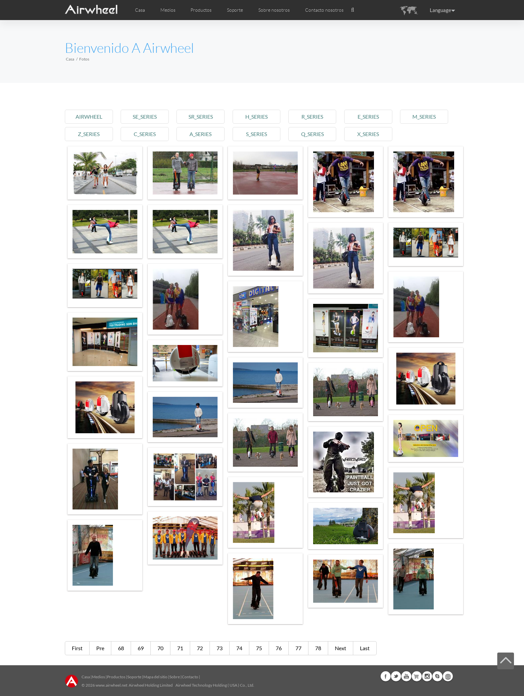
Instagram (427, 676)
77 (298, 648)
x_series (368, 134)
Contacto (190, 676)
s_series (256, 134)
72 (200, 648)
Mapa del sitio (155, 676)
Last (365, 648)
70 (160, 648)
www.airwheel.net (111, 685)
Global (448, 676)
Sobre (174, 676)
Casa (140, 10)
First (77, 648)
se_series (145, 116)
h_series (256, 116)
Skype (437, 676)
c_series (145, 134)
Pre (100, 648)
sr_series (200, 116)
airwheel (89, 116)
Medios (98, 676)
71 (180, 648)
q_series (312, 134)
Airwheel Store (417, 676)
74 (239, 648)
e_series (368, 116)
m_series (424, 116)
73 (220, 648)
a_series (200, 134)
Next (340, 648)
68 (121, 648)
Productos (201, 10)
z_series (89, 134)
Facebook (386, 676)
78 (318, 648)
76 (279, 648)
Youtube (406, 676)
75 (259, 648)
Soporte (235, 10)
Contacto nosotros (324, 10)
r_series (312, 116)
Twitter (396, 676)
